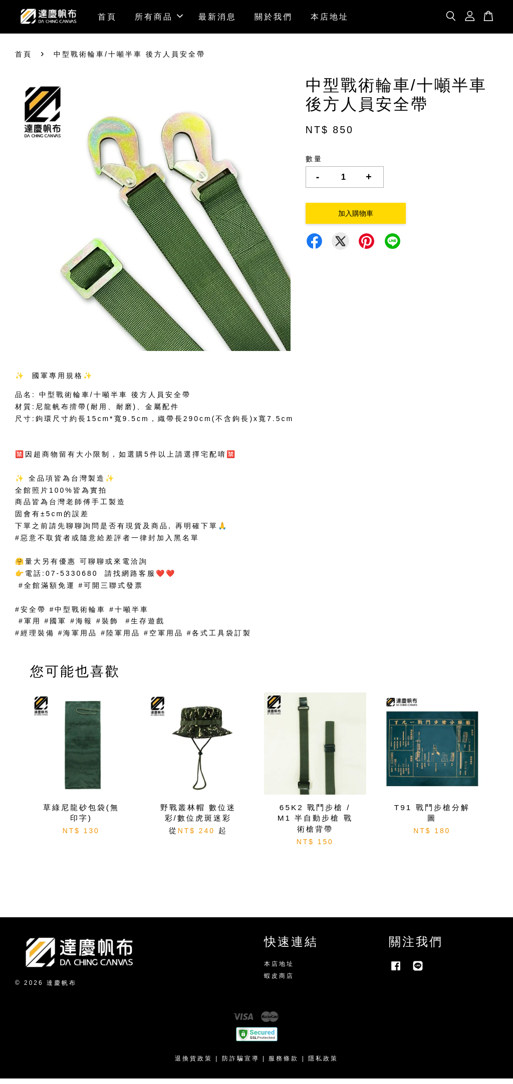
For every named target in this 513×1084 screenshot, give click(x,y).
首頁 (107, 19)
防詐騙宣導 (241, 1063)
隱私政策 (323, 1063)
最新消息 (217, 19)
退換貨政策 (193, 1063)
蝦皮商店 (279, 980)
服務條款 (284, 1063)
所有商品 (159, 19)
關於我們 (273, 19)
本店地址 (330, 19)
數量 (314, 164)
